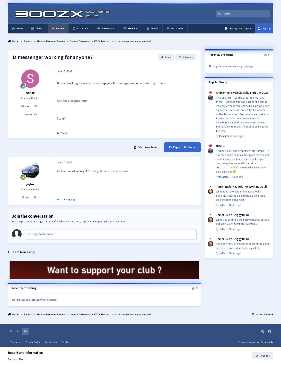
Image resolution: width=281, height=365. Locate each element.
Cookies (66, 342)
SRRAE (30, 93)
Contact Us (51, 342)
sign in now (88, 222)
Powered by (255, 342)
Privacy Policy (33, 342)
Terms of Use (16, 359)
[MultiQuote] (58, 200)
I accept (262, 356)
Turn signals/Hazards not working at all (241, 186)
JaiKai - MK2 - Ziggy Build (232, 215)
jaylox (30, 184)
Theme (15, 342)
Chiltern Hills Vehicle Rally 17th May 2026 (242, 93)
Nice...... (221, 146)
